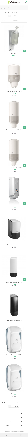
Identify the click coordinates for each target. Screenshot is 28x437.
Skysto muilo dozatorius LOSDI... (14, 206)
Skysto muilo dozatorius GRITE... (14, 354)
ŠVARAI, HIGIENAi (14, 7)
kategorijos (7, 7)
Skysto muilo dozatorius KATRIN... (14, 244)
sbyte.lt (22, 431)
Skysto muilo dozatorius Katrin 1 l (14, 282)
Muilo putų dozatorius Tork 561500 (14, 167)
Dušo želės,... (14, 53)
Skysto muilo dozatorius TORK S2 (14, 91)
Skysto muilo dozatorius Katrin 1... (14, 320)
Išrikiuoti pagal (15, 20)
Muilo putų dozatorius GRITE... (14, 393)
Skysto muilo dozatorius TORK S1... (14, 129)
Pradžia (2, 7)
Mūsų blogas (13, 431)
